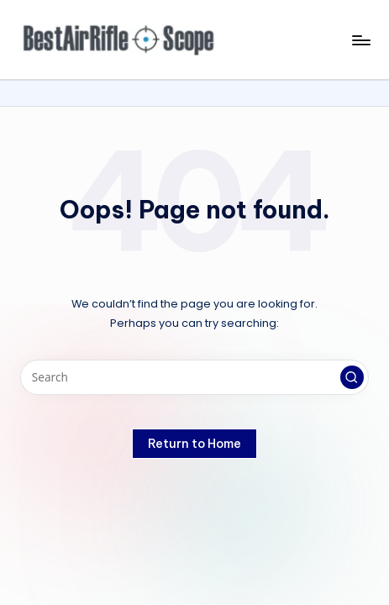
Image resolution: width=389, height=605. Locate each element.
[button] (352, 377)
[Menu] (360, 40)
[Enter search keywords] (194, 377)
